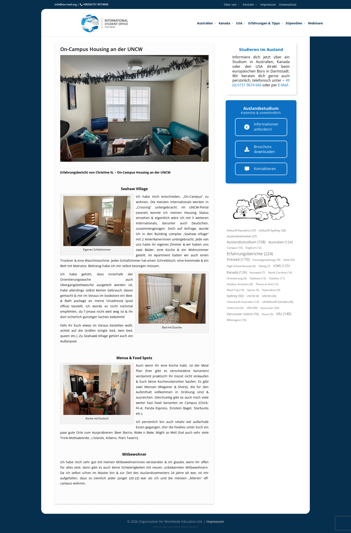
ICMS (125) (281, 265)
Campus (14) (235, 248)
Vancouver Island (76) (243, 314)
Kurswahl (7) (257, 272)
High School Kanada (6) (241, 266)
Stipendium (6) (271, 290)
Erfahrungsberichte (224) (250, 253)
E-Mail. (283, 85)
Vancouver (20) (269, 308)
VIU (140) (283, 313)
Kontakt (248, 4)
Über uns (230, 4)
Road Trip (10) (235, 290)
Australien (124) (280, 242)
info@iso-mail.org (66, 4)
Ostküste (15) (258, 278)
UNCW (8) (253, 296)
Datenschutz (287, 4)
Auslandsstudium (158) (246, 242)
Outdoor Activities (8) (240, 284)
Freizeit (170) (238, 259)
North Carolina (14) (280, 272)
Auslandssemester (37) (242, 236)
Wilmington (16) (236, 320)
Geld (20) (289, 260)
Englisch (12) (253, 248)
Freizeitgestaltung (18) (266, 260)
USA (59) (251, 308)
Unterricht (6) (235, 308)
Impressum (268, 4)
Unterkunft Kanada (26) (277, 302)
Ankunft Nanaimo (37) (241, 230)
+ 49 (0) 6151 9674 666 (261, 82)
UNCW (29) (269, 296)
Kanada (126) (237, 272)
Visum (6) (267, 314)
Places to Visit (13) (267, 284)
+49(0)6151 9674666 (95, 4)
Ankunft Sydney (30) (272, 230)
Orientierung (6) (237, 278)
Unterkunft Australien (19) (243, 302)
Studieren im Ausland (261, 49)
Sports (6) (253, 290)
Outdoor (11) (277, 278)
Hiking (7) (264, 266)
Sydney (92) (235, 296)
